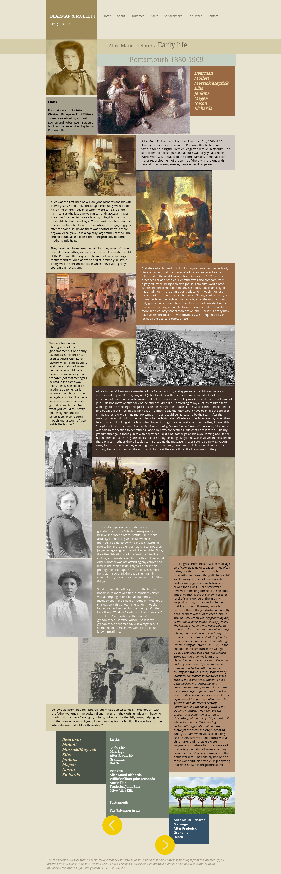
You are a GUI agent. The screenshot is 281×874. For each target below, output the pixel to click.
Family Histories (60, 24)
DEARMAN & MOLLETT (72, 16)
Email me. (114, 632)
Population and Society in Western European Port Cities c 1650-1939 (71, 114)
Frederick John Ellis (125, 787)
